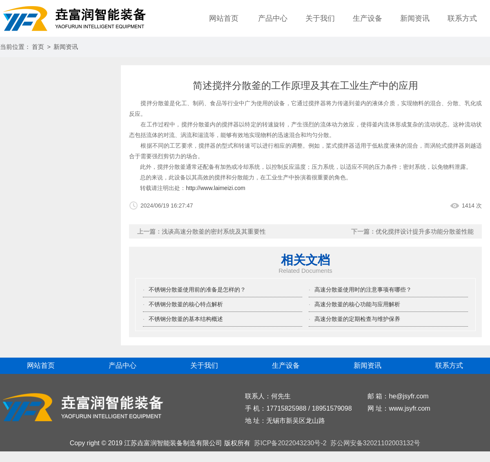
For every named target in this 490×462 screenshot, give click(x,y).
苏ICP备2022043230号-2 (290, 443)
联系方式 (462, 18)
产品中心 (272, 18)
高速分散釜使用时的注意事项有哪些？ (363, 289)
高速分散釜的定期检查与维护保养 (357, 319)
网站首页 (223, 18)
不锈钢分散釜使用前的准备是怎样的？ (197, 289)
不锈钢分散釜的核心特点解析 (186, 304)
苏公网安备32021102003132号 (374, 443)
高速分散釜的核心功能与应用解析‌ (357, 304)
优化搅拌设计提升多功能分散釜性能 (425, 231)
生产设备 (367, 18)
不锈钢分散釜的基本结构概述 (186, 319)
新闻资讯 (415, 18)
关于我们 (320, 18)
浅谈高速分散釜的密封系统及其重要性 (214, 231)
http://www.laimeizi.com (215, 188)
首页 (38, 46)
